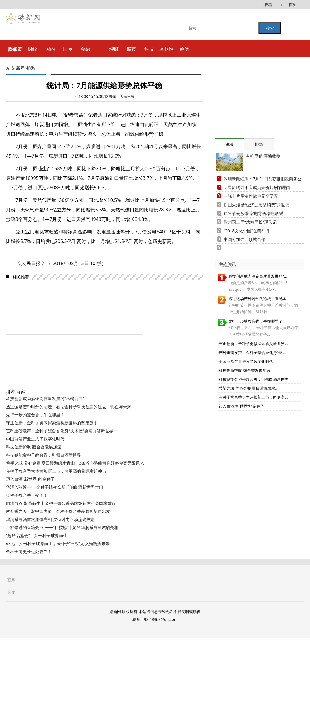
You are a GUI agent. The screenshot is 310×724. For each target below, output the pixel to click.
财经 (32, 49)
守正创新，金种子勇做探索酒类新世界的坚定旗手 (52, 423)
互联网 (166, 49)
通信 (184, 49)
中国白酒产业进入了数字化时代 (35, 439)
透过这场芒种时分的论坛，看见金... (258, 298)
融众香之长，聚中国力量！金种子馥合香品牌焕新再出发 (58, 511)
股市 (131, 49)
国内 (50, 49)
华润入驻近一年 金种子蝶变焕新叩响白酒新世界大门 (54, 487)
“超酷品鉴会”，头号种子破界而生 (36, 535)
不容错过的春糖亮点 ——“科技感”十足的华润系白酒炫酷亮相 (62, 527)
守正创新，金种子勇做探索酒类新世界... (253, 343)
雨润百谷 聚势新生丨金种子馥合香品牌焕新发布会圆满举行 (61, 503)
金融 (85, 49)
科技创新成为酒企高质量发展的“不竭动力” (45, 398)
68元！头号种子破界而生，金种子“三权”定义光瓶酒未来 (58, 543)
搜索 (270, 28)
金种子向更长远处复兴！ (29, 551)
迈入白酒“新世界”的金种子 (30, 479)
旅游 (31, 68)
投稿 (268, 4)
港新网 (18, 68)
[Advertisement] (259, 570)
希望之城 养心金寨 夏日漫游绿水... (248, 388)
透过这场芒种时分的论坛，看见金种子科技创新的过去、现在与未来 (68, 406)
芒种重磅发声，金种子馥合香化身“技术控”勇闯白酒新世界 (59, 431)
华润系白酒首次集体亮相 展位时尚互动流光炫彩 (50, 519)
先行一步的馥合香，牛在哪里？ (35, 414)
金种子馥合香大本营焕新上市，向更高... (253, 397)
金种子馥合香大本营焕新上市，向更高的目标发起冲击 (56, 471)
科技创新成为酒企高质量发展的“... (257, 276)
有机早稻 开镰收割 (263, 156)
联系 (292, 4)
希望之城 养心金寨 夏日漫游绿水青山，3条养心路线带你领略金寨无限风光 (75, 463)
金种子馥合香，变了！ (27, 495)
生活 (229, 144)
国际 (67, 49)
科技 (149, 49)
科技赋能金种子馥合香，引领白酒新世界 (43, 455)
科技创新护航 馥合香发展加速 (33, 447)
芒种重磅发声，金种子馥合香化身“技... (252, 352)
